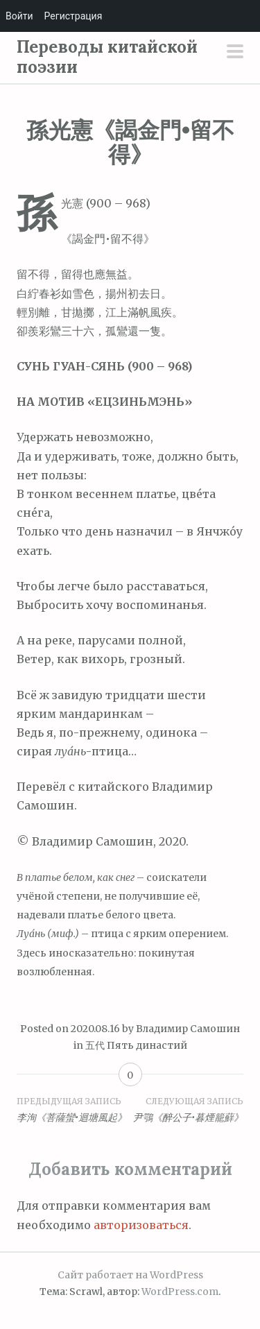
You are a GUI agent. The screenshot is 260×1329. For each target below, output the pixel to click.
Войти (19, 16)
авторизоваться (141, 1225)
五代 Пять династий (136, 1045)
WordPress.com (179, 1291)
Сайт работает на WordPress (130, 1275)
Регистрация (73, 16)
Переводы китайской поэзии (107, 57)
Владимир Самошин (188, 1028)
